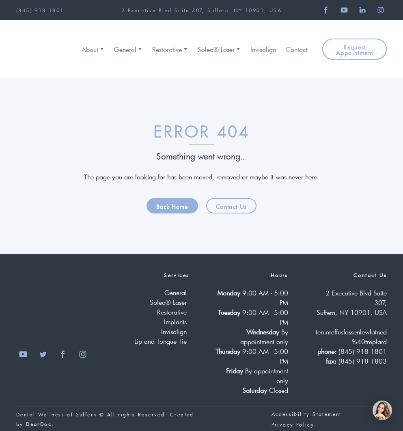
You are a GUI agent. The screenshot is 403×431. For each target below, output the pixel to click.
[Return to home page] (41, 49)
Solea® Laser (216, 49)
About (90, 49)
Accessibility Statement (307, 414)
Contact (297, 49)
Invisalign (263, 49)
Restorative (167, 49)
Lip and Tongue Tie (160, 341)
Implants (175, 321)
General (125, 49)
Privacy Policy (293, 424)
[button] (326, 10)
